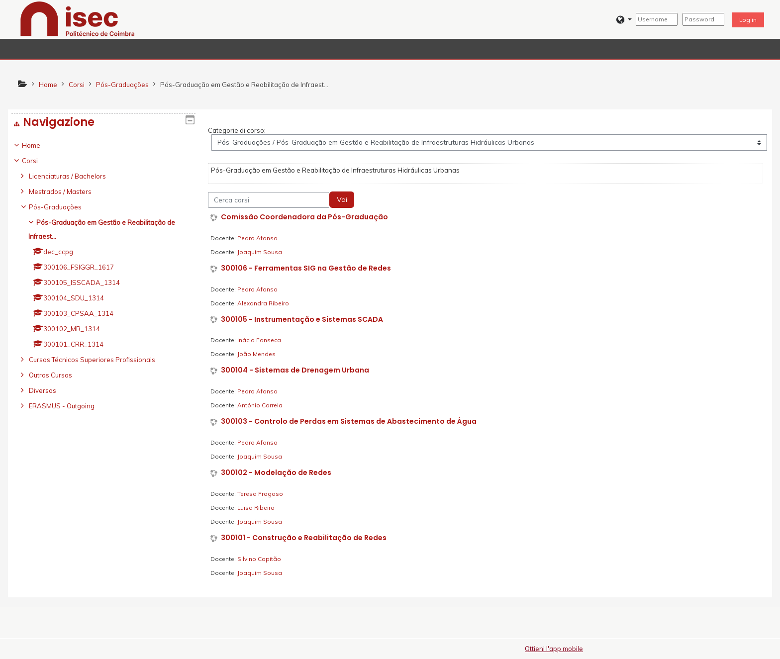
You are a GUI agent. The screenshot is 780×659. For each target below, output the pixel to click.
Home (38, 145)
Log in (748, 19)
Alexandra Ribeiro (263, 303)
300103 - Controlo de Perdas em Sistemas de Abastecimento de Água (349, 421)
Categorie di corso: (237, 130)
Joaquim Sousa (259, 252)
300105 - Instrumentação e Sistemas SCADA (302, 319)
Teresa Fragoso (260, 493)
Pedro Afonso (257, 238)
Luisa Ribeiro (256, 507)
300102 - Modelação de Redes (276, 473)
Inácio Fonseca (259, 340)
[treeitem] (103, 275)
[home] (77, 18)
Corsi (37, 161)
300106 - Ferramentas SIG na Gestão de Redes (306, 268)
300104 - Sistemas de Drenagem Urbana (295, 370)
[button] (624, 19)
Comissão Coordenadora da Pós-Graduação (304, 217)
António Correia (260, 405)
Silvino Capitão (259, 559)
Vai (342, 199)
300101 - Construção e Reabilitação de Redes (304, 538)
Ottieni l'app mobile (554, 649)
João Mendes (256, 354)
